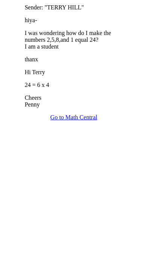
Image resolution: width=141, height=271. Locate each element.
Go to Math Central (73, 117)
